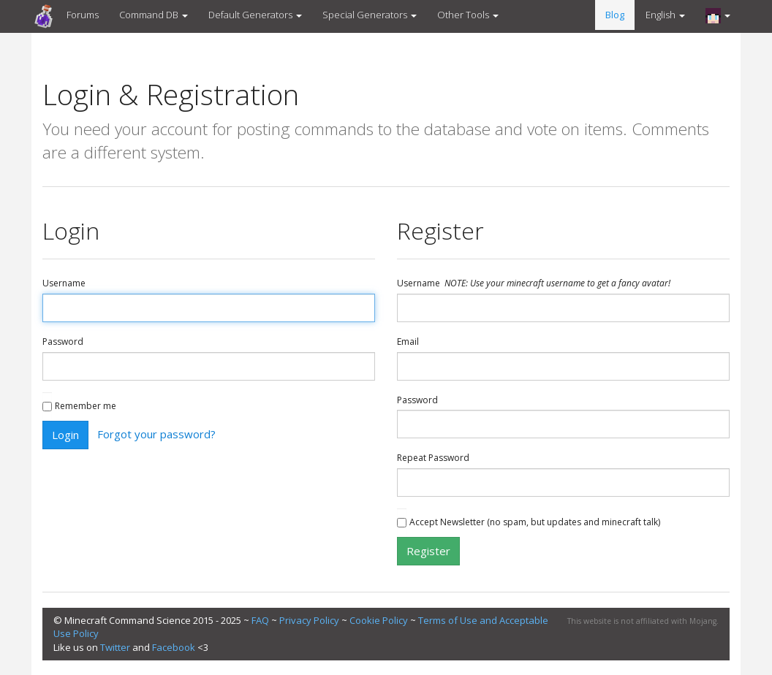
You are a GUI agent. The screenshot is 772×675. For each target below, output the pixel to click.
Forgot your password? (156, 433)
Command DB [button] (153, 14)
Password (62, 342)
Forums (83, 14)
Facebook (173, 647)
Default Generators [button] (255, 14)
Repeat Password (433, 458)
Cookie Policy (378, 620)
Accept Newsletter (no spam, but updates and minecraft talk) (534, 522)
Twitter (115, 647)
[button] (718, 15)
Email (408, 342)
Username (64, 283)
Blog (614, 14)
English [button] (665, 14)
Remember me (85, 406)
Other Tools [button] (468, 14)
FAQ (260, 620)
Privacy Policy (309, 620)
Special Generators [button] (369, 14)
